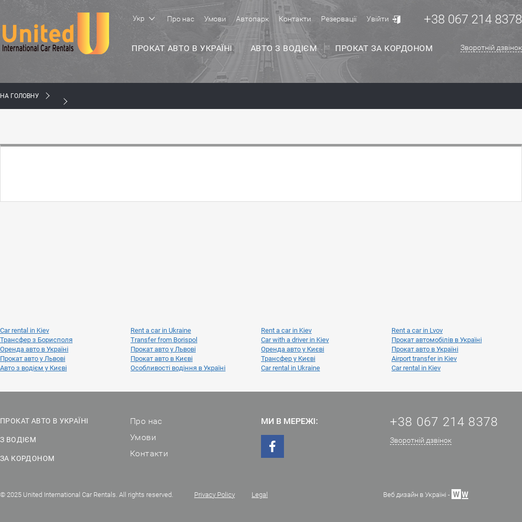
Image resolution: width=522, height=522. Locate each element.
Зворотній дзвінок (491, 47)
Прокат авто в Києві (161, 358)
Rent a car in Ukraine (160, 330)
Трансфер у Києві (288, 358)
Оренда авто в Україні (34, 349)
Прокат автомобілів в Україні (437, 340)
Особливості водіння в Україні (178, 368)
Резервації (339, 19)
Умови (215, 19)
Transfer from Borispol (163, 340)
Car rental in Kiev (24, 330)
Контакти (295, 19)
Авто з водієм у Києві (33, 368)
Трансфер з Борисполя (36, 340)
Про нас (180, 19)
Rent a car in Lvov (417, 330)
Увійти (377, 19)
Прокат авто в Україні (182, 48)
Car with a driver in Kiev (295, 340)
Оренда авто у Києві (292, 349)
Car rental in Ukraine (290, 368)
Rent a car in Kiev (286, 330)
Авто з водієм (284, 48)
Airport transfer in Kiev (424, 358)
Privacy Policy (214, 495)
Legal (260, 495)
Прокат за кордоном (384, 48)
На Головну (19, 96)
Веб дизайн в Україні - (425, 493)
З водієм (18, 439)
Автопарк (252, 19)
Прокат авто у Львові (163, 349)
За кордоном (27, 458)
